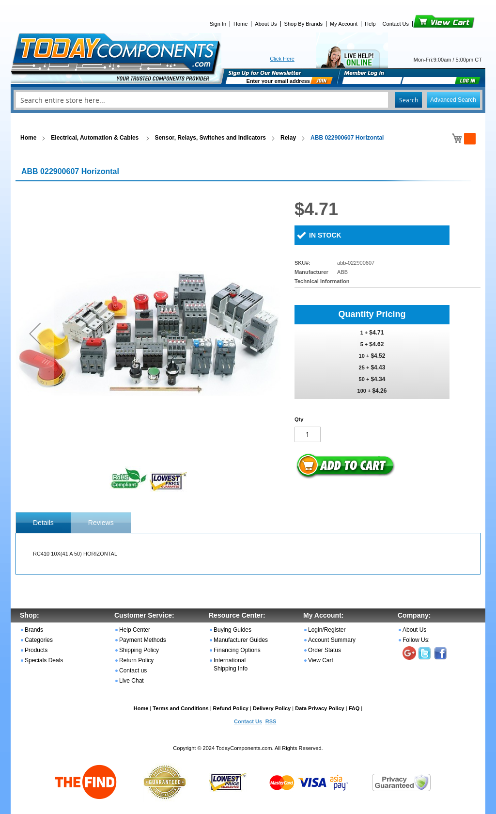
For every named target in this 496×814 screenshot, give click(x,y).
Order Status (324, 650)
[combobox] (248, 100)
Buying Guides (232, 629)
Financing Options (237, 650)
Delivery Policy (272, 708)
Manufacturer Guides (241, 640)
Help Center (134, 629)
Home (240, 24)
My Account (343, 24)
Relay (288, 137)
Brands (34, 629)
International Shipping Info (231, 664)
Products (36, 650)
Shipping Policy (139, 650)
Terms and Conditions (180, 708)
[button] (35, 333)
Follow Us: (416, 640)
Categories (39, 640)
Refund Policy (230, 708)
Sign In (218, 24)
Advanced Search (453, 99)
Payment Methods (142, 640)
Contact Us (396, 24)
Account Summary (332, 640)
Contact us (133, 670)
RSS (271, 721)
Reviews (101, 523)
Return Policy (136, 660)
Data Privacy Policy (319, 708)
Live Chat (131, 680)
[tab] (43, 522)
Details (43, 523)
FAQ (354, 708)
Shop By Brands (303, 24)
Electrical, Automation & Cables (95, 137)
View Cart (427, 24)
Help (370, 24)
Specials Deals (44, 660)
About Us (266, 24)
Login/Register (326, 629)
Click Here (282, 59)
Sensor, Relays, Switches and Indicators (210, 137)
